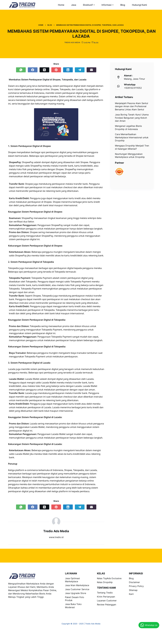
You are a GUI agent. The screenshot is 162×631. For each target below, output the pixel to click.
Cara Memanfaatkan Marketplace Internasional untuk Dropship (131, 137)
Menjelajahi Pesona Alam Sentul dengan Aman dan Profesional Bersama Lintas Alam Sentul (131, 106)
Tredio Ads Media (56, 531)
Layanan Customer (107, 600)
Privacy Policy (136, 586)
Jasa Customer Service (77, 589)
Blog (122, 5)
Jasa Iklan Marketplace (77, 585)
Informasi (107, 5)
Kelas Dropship (105, 582)
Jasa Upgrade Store (75, 593)
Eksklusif (88, 5)
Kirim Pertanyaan (106, 596)
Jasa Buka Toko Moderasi (73, 606)
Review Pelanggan (106, 604)
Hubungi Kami (139, 5)
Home (61, 5)
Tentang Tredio (105, 592)
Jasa (73, 5)
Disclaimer (134, 582)
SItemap (133, 590)
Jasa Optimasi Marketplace (72, 580)
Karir (131, 594)
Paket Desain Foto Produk (74, 599)
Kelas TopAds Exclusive (109, 578)
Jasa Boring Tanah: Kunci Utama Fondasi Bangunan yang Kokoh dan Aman (132, 117)
